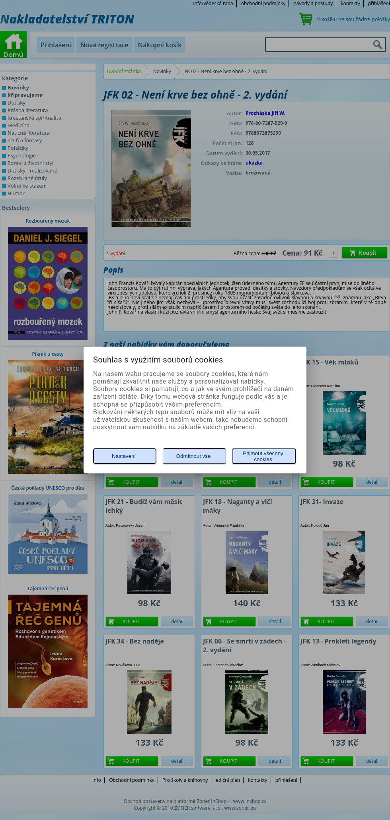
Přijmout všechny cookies (263, 456)
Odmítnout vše (193, 456)
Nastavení (124, 456)
